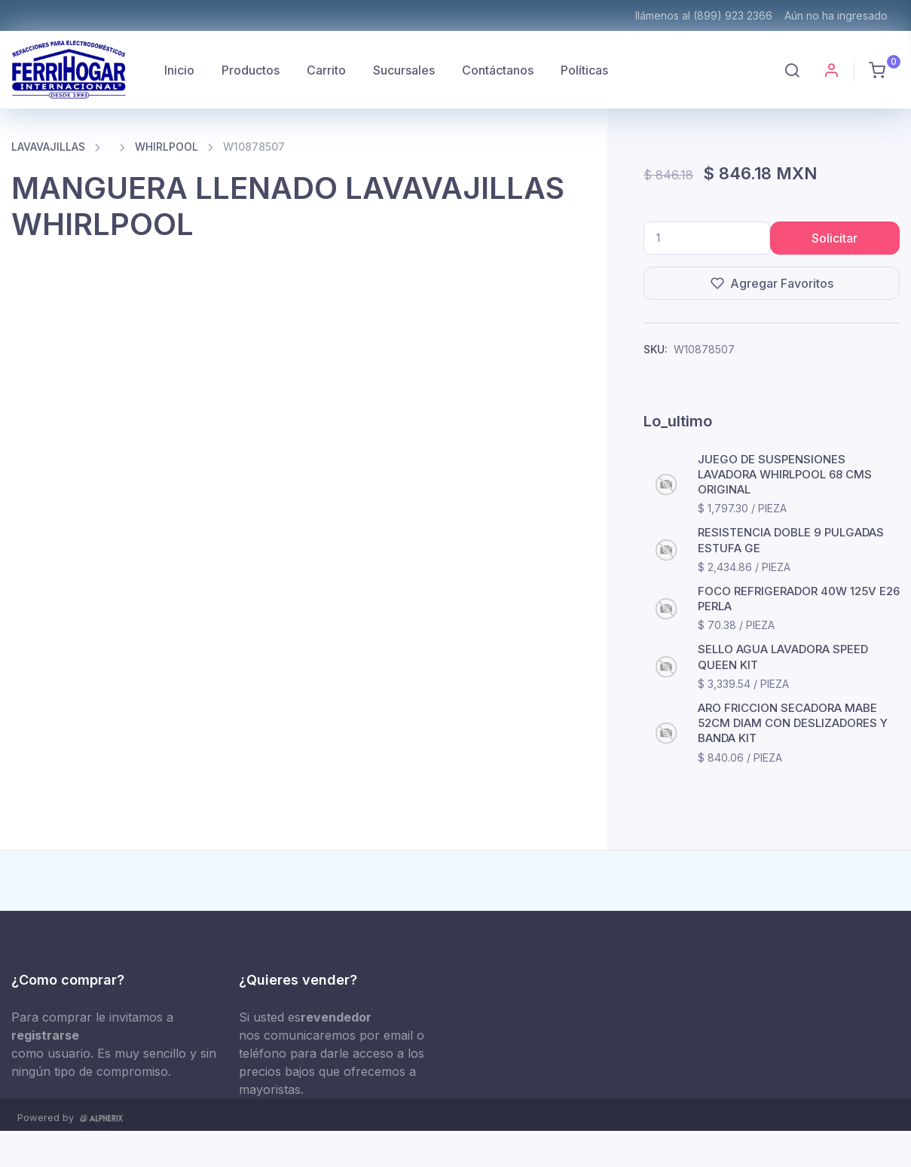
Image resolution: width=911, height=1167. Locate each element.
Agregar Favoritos (772, 283)
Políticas (584, 70)
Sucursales (404, 70)
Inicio (179, 70)
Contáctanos (497, 70)
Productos (251, 70)
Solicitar (835, 238)
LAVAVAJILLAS (48, 146)
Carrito (326, 70)
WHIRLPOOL (166, 146)
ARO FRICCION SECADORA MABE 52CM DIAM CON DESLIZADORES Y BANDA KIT (793, 723)
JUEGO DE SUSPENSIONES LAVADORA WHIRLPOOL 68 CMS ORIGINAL (785, 474)
